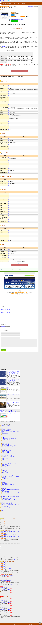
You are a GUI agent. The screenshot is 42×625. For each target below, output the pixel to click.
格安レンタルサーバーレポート (6, 430)
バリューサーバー (5, 459)
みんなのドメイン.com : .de (5, 589)
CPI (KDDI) (4, 434)
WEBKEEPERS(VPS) (5, 482)
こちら (9, 421)
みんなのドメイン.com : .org (5, 611)
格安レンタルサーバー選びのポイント (7, 425)
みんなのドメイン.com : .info (6, 604)
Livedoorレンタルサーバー (6, 439)
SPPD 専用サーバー (5, 491)
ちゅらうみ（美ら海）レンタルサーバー (8, 446)
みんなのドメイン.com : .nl (5, 591)
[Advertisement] (9, 360)
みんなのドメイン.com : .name (6, 607)
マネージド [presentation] (11, 411)
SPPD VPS (4, 477)
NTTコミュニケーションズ (6, 440)
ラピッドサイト (4, 488)
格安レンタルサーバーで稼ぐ (5, 507)
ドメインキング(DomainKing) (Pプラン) (7, 575)
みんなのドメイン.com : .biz (5, 600)
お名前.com (3, 562)
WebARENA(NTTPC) (5, 443)
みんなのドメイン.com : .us (5, 614)
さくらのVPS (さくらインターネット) (8, 485)
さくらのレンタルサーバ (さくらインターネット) (10, 445)
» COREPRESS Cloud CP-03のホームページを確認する (19, 266)
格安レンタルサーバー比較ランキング (7, 428)
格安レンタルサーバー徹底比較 (6, 429)
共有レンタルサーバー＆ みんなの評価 (9, 518)
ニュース (2, 511)
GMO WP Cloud (7, 41)
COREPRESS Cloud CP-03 (19, 296)
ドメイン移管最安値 (6, 596)
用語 (2, 510)
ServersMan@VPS (5, 479)
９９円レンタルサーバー (6, 465)
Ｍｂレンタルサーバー (5, 466)
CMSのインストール (4, 506)
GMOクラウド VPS (5, 472)
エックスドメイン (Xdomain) (6, 568)
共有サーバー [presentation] (2, 411)
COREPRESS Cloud (5, 433)
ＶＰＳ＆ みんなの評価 (6, 530)
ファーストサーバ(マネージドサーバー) (8, 495)
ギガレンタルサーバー (5, 451)
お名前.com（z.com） (5, 444)
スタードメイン (3, 564)
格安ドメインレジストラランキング (7, 503)
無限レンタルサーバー (5, 464)
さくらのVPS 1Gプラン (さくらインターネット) (9, 534)
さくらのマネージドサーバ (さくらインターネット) (10, 492)
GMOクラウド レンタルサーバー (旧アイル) (9, 438)
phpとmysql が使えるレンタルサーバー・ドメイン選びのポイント (25, 624)
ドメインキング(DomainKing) (7, 455)
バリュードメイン (21, 20)
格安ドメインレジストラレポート (6, 502)
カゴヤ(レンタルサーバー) (6, 450)
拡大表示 (4, 18)
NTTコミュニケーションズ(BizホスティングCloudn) (10, 476)
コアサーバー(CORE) (5, 452)
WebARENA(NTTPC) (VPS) (6, 483)
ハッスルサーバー (5, 458)
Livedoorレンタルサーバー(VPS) (7, 475)
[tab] (2, 411)
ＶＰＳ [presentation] (7, 411)
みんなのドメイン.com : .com (6, 602)
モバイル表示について (3, 0)
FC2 (3, 437)
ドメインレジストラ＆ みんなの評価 (8, 561)
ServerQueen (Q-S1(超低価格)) (6, 580)
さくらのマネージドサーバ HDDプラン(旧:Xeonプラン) (10, 544)
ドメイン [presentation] (15, 411)
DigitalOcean (4, 471)
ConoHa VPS (4, 470)
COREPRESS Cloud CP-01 (5, 308)
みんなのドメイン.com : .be (5, 587)
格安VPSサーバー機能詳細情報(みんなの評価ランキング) (10, 468)
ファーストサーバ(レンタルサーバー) (8, 460)
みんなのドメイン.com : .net (5, 609)
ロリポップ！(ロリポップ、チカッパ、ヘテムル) (10, 463)
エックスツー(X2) (5, 449)
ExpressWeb (4, 436)
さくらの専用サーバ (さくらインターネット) (9, 499)
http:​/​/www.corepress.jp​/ (19, 19)
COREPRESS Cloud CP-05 (5, 312)
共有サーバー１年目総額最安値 (7, 574)
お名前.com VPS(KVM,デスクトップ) (8, 484)
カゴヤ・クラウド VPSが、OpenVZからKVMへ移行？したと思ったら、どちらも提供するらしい (13, 380)
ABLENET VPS (4, 469)
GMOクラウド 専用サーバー (6, 498)
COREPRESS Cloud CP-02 (5, 309)
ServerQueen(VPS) (5, 478)
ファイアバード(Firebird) (5, 522)
